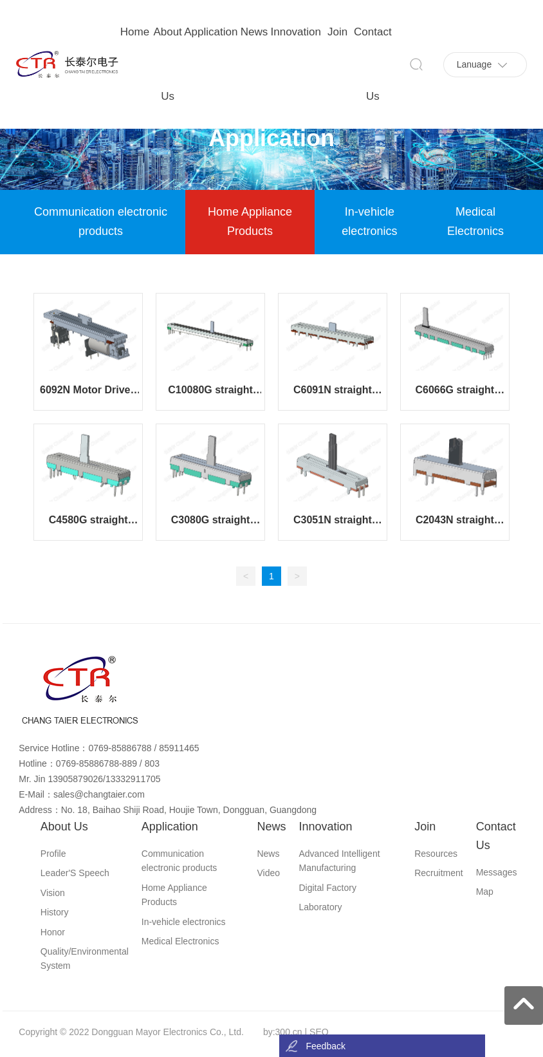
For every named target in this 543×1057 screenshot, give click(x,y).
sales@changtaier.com (99, 794)
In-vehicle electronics (369, 221)
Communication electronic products (100, 221)
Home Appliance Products (250, 221)
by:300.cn (282, 1032)
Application (271, 138)
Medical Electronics (475, 221)
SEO (319, 1032)
